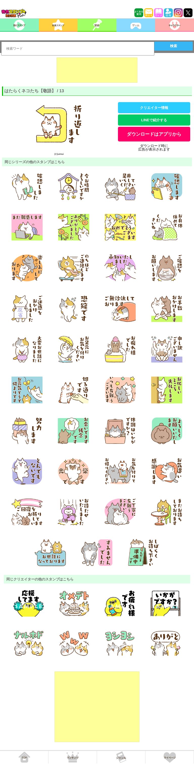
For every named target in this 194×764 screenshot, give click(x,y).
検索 (173, 46)
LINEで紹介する (154, 120)
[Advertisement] (97, 70)
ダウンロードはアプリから (154, 134)
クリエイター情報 (154, 108)
